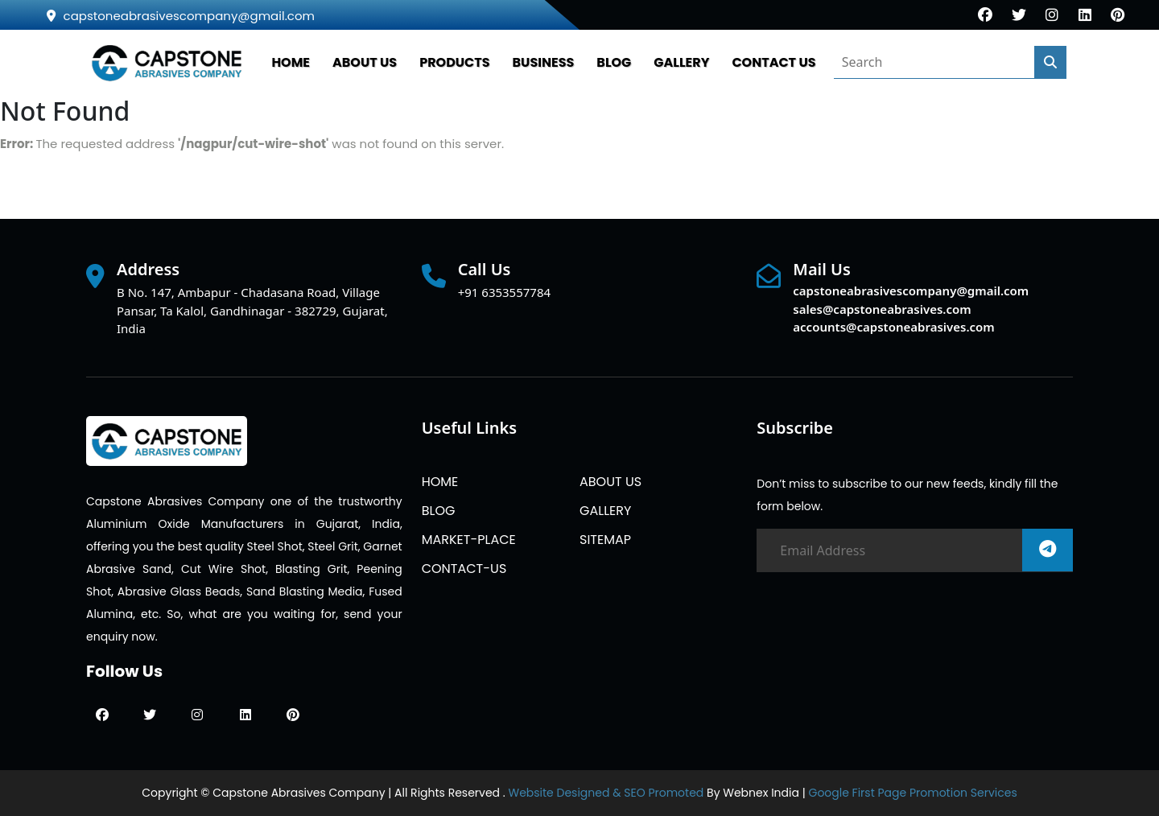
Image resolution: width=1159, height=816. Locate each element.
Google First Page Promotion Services (912, 793)
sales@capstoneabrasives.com (882, 309)
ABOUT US (364, 62)
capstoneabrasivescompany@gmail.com (181, 15)
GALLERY (681, 62)
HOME (290, 62)
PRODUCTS (454, 62)
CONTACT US (773, 62)
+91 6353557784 (504, 292)
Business (544, 62)
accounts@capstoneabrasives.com (893, 327)
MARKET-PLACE (469, 539)
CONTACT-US (464, 568)
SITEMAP (605, 539)
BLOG (613, 62)
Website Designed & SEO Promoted (605, 793)
